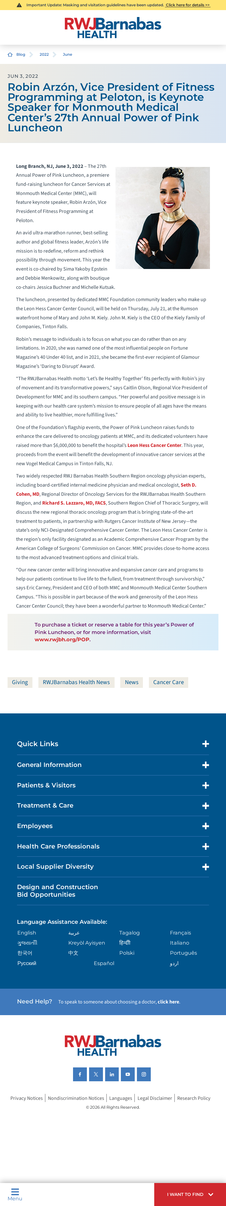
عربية (74, 932)
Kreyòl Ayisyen (86, 943)
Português (183, 953)
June (67, 54)
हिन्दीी (124, 943)
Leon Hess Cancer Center (154, 445)
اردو (174, 963)
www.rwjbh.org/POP (62, 639)
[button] (190, 1194)
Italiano (179, 943)
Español (104, 963)
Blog (20, 54)
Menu (15, 1194)
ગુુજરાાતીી (27, 943)
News (131, 682)
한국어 (24, 953)
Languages (120, 1097)
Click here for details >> (188, 5)
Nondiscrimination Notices (76, 1097)
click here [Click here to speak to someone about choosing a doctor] (168, 1001)
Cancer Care (168, 682)
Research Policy (194, 1097)
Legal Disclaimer (155, 1097)
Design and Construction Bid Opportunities (57, 890)
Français (180, 932)
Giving (20, 682)
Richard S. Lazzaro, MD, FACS (74, 502)
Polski (126, 953)
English (26, 932)
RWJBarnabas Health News (76, 682)
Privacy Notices (26, 1097)
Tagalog (129, 932)
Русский (26, 963)
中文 (73, 953)
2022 (44, 54)
